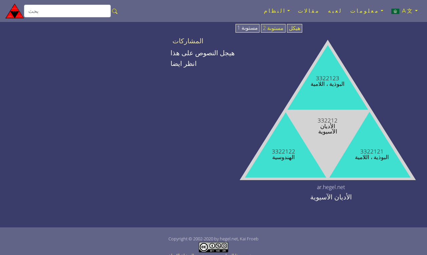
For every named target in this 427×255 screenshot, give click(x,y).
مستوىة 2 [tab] (273, 28)
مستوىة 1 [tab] (247, 28)
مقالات (309, 11)
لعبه (335, 11)
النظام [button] (275, 11)
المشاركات (187, 41)
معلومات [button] (364, 11)
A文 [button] (402, 11)
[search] (67, 11)
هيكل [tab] (294, 28)
